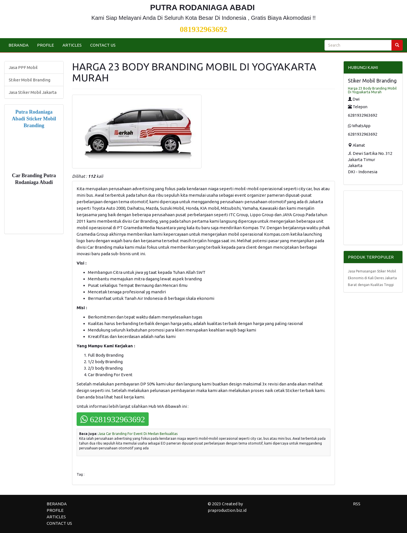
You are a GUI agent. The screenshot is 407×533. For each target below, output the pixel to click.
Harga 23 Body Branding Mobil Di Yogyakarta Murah (372, 90)
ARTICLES (72, 45)
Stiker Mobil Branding (29, 79)
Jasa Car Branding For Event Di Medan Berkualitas (137, 433)
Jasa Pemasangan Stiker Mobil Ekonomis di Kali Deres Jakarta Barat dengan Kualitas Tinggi (372, 278)
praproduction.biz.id (227, 510)
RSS (356, 503)
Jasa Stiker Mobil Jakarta (33, 92)
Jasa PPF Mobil (23, 67)
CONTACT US (103, 45)
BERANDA (18, 45)
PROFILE (45, 45)
